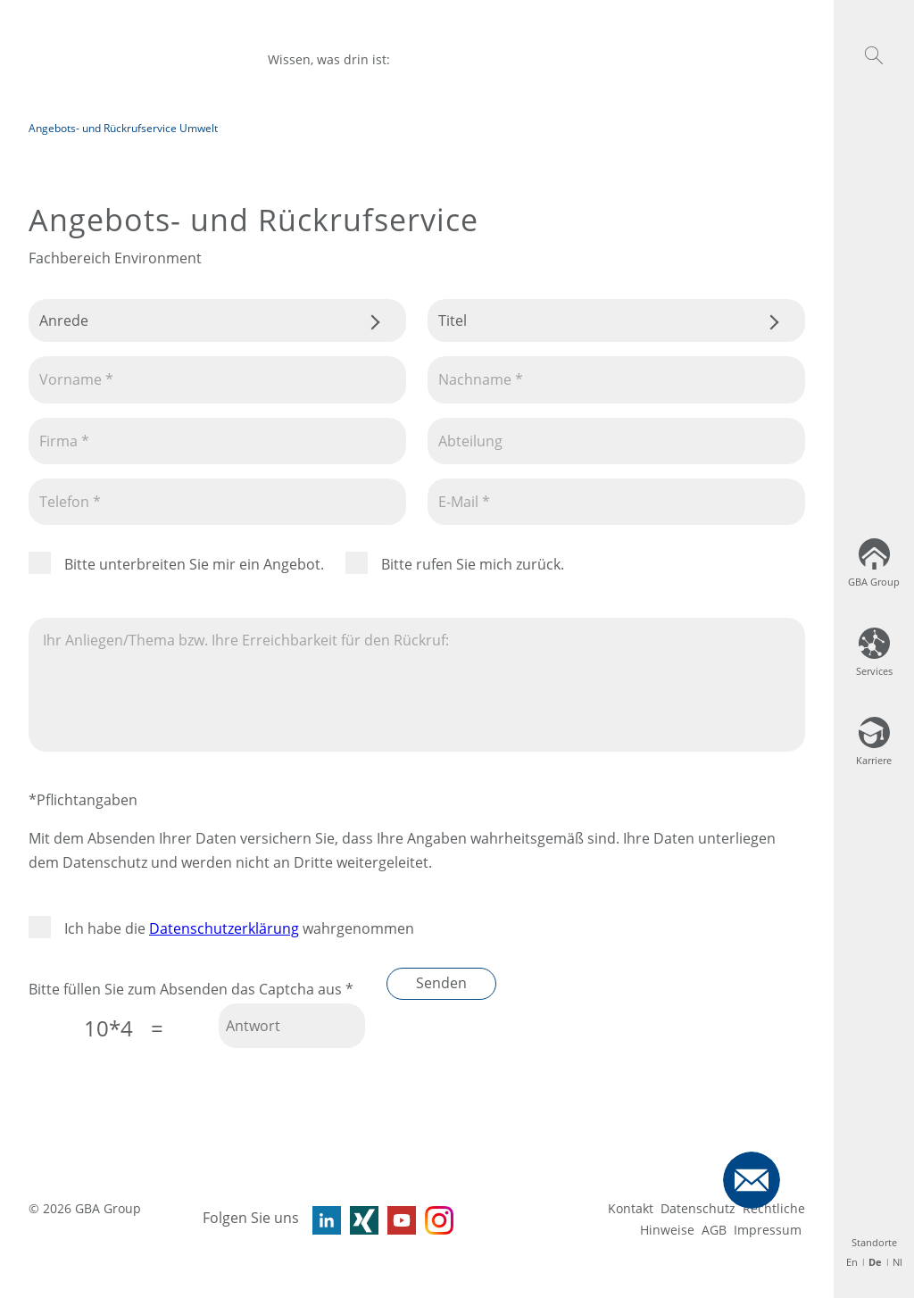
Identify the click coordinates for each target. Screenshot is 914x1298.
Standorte (874, 1242)
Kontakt (630, 1208)
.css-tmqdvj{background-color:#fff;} (217, 320)
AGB (714, 1229)
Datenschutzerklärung (224, 928)
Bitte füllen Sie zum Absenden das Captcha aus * (191, 989)
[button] (874, 55)
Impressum (768, 1229)
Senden (441, 983)
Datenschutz (698, 1208)
